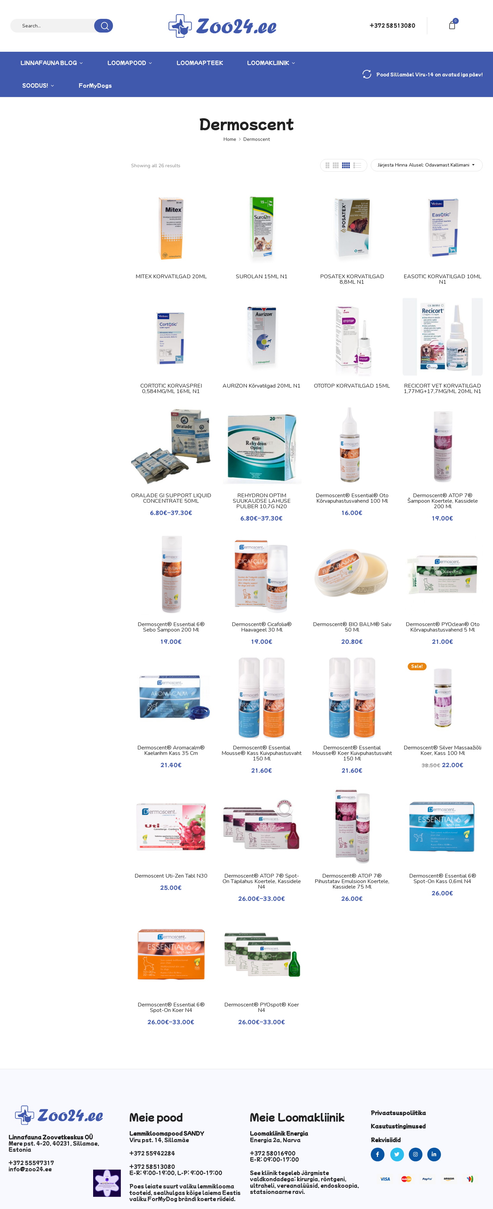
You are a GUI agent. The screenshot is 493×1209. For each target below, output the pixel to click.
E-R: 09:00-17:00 (274, 1159)
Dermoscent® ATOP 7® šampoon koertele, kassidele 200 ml (442, 501)
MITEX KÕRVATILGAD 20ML (171, 276)
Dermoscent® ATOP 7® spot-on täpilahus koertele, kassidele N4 (262, 881)
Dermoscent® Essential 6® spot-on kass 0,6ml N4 (442, 878)
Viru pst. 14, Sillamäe (159, 1139)
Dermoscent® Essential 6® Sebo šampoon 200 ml (171, 627)
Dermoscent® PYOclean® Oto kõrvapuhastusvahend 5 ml (443, 627)
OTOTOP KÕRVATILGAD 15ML (352, 386)
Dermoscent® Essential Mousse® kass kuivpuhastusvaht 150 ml (262, 753)
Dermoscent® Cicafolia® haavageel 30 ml (262, 627)
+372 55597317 (31, 1162)
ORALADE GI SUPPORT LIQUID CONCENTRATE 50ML (171, 498)
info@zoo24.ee (30, 1168)
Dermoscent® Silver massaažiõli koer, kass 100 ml (442, 750)
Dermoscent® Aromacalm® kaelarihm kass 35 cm (171, 750)
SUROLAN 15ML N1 (262, 276)
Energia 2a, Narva (275, 1139)
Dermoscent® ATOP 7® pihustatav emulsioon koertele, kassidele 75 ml (352, 881)
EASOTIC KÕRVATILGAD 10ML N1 (442, 279)
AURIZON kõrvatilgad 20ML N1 (262, 386)
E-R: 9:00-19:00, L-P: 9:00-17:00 (175, 1172)
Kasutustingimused (398, 1126)
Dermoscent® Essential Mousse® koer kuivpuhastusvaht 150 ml (352, 753)
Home (230, 139)
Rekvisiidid (386, 1139)
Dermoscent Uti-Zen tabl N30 (171, 876)
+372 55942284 (152, 1153)
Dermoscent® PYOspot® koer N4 (261, 1007)
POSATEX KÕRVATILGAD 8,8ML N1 (352, 279)
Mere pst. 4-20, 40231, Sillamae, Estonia (54, 1146)
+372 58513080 (392, 25)
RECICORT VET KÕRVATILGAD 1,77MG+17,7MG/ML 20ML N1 (442, 388)
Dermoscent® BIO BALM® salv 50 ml (352, 627)
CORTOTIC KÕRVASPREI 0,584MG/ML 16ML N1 (171, 388)
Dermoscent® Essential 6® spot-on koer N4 (171, 1007)
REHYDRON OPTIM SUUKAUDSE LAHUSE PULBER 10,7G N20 (262, 501)
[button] (453, 24)
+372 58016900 (272, 1153)
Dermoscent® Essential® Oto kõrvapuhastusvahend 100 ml (352, 498)
